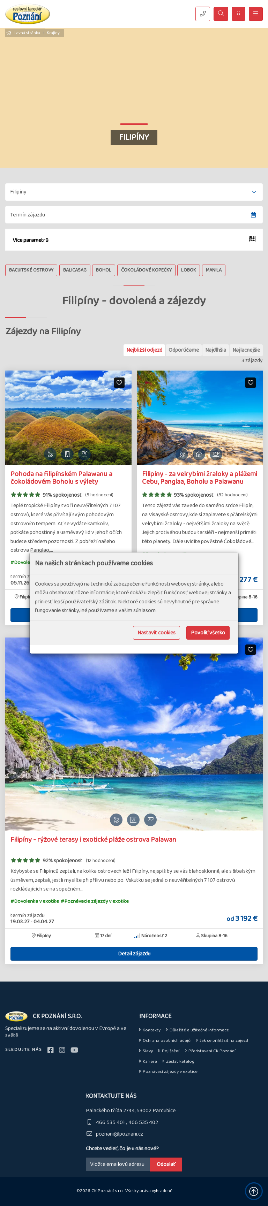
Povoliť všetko (208, 632)
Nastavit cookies (156, 632)
